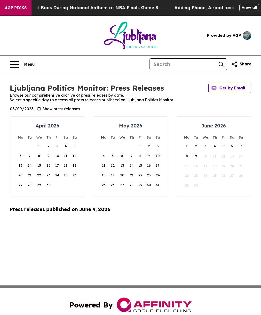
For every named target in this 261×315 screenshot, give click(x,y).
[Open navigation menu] (22, 64)
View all (249, 7)
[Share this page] (241, 64)
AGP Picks (16, 7)
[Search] (182, 64)
